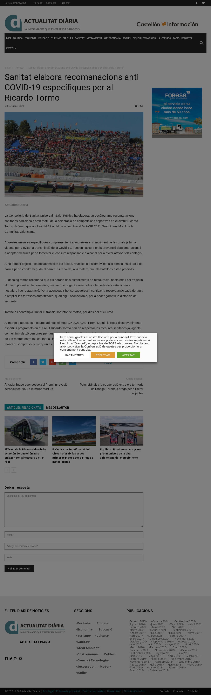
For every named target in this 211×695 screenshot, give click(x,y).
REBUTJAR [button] (103, 355)
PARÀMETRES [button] (74, 355)
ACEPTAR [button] (128, 355)
